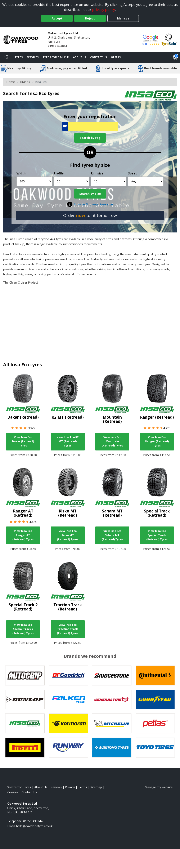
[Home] (6, 57)
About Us (79, 57)
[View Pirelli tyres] (25, 747)
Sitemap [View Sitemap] (96, 787)
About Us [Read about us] (40, 787)
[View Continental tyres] (155, 675)
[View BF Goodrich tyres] (68, 675)
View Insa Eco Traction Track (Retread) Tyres (67, 629)
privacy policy (103, 9)
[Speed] (146, 181)
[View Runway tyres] (68, 747)
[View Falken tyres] (68, 700)
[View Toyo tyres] (155, 747)
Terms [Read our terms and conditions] (82, 787)
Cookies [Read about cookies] (12, 792)
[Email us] (34, 826)
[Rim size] (108, 181)
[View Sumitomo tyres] (111, 747)
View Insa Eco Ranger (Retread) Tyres (157, 441)
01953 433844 (57, 46)
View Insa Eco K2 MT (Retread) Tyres (67, 441)
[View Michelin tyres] (111, 723)
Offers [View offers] (116, 57)
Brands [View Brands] (25, 82)
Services (33, 57)
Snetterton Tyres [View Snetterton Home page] (19, 787)
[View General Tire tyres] (111, 700)
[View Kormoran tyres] (68, 723)
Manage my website (159, 787)
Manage (123, 18)
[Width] (34, 181)
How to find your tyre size (93, 204)
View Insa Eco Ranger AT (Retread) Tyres (23, 535)
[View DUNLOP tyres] (25, 700)
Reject (90, 18)
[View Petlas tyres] (155, 723)
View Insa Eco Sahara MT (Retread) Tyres (112, 535)
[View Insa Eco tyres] (25, 723)
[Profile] (71, 181)
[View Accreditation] (169, 39)
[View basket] (175, 57)
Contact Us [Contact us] (98, 57)
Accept (57, 18)
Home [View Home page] (10, 82)
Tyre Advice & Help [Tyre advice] (56, 57)
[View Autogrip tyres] (25, 675)
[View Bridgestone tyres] (111, 675)
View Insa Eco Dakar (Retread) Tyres (23, 441)
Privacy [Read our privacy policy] (70, 787)
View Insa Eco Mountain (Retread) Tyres (112, 441)
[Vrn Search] (90, 126)
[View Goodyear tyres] (155, 700)
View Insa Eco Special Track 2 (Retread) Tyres (23, 629)
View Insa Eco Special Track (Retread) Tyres (157, 535)
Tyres (19, 57)
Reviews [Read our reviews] (56, 787)
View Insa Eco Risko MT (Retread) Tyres (67, 535)
